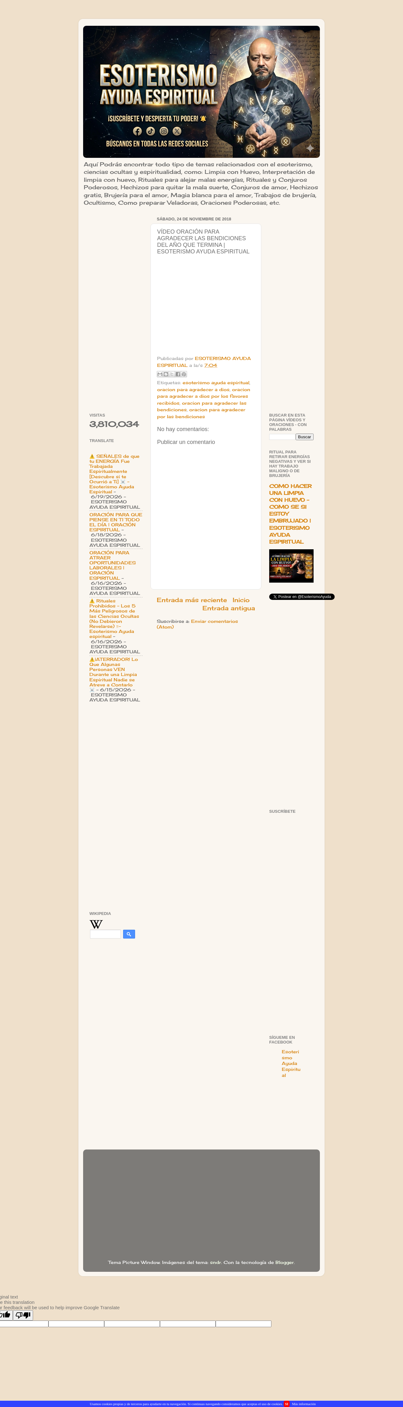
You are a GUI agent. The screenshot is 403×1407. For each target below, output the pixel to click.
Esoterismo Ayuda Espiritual (291, 1063)
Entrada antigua (228, 608)
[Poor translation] (23, 1315)
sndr (215, 1262)
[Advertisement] (116, 309)
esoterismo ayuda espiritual (216, 382)
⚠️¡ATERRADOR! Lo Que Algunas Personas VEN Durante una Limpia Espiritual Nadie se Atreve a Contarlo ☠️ (113, 674)
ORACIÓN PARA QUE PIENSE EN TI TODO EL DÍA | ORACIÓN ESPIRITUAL (115, 522)
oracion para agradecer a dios (193, 389)
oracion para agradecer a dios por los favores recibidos (203, 396)
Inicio (241, 600)
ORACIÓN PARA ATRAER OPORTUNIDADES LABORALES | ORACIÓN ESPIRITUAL (112, 565)
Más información (303, 1404)
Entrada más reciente (192, 600)
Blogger (284, 1262)
